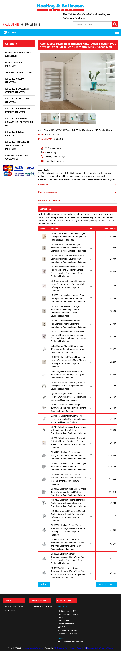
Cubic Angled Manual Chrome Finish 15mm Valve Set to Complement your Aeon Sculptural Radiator (67, 374)
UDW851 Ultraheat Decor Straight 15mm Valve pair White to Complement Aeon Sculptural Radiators (68, 408)
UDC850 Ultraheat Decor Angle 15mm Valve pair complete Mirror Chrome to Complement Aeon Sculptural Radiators (68, 298)
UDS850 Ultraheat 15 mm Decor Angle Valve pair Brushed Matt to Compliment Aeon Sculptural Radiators (68, 236)
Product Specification (47, 192)
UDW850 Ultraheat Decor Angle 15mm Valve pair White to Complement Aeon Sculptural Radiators (68, 385)
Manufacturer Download (49, 200)
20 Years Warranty (53, 148)
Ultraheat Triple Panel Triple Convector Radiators (17, 145)
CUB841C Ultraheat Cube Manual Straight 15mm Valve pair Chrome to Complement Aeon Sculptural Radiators (68, 455)
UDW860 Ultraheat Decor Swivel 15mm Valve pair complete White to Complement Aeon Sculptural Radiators (68, 430)
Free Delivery (50, 152)
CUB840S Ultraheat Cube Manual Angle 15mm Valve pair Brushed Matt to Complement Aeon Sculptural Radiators (68, 492)
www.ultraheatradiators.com (32, 648)
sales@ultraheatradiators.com (70, 642)
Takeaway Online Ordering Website (100, 648)
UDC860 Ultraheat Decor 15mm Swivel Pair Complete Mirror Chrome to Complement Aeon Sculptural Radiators (68, 324)
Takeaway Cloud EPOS (77, 648)
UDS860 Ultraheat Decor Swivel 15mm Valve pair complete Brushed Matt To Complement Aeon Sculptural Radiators (68, 258)
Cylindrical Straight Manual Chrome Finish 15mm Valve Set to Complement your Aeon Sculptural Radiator (68, 419)
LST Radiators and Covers (18, 72)
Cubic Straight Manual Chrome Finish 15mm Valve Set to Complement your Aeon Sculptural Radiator (67, 349)
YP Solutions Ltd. (60, 648)
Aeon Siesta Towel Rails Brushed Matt (64, 43)
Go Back (44, 584)
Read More (43, 184)
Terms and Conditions (42, 606)
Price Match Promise (54, 161)
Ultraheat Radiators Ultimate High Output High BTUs (19, 122)
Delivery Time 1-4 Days (55, 157)
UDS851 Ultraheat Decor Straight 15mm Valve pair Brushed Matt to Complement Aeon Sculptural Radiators (68, 247)
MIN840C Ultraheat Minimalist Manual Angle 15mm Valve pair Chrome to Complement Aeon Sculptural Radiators (68, 503)
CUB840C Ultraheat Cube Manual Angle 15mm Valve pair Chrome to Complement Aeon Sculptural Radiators (68, 466)
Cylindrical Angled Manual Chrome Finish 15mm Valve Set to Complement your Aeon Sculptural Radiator (68, 396)
